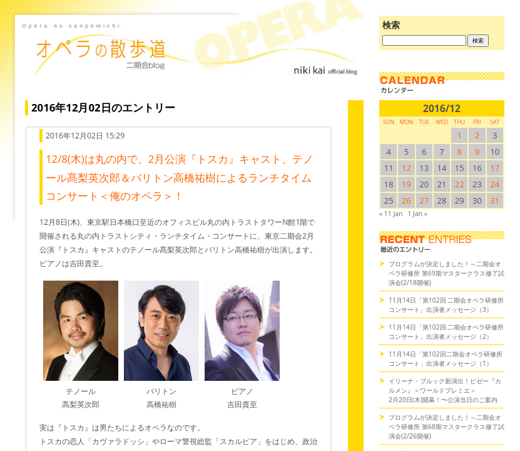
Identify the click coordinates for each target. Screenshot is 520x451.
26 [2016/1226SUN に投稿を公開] (406, 200)
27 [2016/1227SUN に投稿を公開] (424, 200)
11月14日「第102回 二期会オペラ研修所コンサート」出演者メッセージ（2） (446, 332)
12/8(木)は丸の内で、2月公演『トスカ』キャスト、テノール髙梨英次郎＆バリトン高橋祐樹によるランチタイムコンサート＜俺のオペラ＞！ (180, 177)
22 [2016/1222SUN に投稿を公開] (459, 184)
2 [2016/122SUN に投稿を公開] (477, 135)
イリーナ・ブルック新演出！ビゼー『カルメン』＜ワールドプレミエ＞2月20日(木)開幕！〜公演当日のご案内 (445, 390)
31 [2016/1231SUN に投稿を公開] (494, 200)
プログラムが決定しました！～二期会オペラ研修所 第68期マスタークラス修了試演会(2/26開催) (446, 426)
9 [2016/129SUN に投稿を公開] (477, 151)
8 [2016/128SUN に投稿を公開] (459, 151)
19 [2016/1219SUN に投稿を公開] (406, 184)
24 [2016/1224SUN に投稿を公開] (494, 184)
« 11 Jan (390, 213)
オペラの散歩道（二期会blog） (191, 59)
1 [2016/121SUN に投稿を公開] (459, 135)
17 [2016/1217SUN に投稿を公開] (494, 168)
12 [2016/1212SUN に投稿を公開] (406, 168)
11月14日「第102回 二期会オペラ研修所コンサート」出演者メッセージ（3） (446, 305)
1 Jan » (417, 213)
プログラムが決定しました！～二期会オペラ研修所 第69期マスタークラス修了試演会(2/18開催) (446, 273)
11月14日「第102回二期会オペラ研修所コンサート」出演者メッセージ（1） (445, 359)
